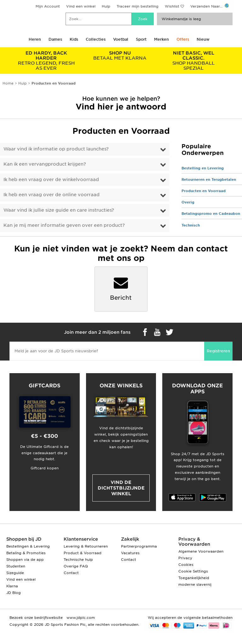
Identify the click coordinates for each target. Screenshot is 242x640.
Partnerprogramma (139, 546)
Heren (35, 39)
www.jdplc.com (80, 617)
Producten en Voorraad (204, 191)
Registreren (218, 351)
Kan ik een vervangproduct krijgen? (44, 164)
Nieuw (203, 39)
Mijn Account (48, 6)
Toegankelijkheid (193, 578)
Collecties (96, 39)
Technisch (191, 225)
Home (8, 83)
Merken (161, 39)
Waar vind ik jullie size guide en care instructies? (58, 210)
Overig (188, 202)
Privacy (185, 558)
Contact (71, 573)
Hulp (106, 6)
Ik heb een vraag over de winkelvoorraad (51, 179)
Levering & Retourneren (86, 546)
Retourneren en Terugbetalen (209, 179)
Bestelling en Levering (203, 168)
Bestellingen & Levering (28, 546)
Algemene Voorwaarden (200, 551)
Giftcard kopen (45, 468)
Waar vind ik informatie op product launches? (56, 148)
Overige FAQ (76, 566)
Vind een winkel (80, 6)
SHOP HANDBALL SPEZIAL (193, 60)
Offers (182, 39)
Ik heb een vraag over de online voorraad (51, 194)
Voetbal (120, 39)
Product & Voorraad (82, 553)
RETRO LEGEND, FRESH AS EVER (46, 60)
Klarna (12, 586)
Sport (141, 39)
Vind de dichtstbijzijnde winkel (121, 488)
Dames (55, 39)
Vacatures (130, 553)
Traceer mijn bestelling (137, 6)
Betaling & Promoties (26, 553)
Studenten (15, 566)
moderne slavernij (194, 584)
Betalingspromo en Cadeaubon (211, 213)
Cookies (185, 564)
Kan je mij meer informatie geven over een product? (64, 225)
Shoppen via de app (25, 559)
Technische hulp (78, 559)
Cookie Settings (193, 571)
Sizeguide (15, 573)
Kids (74, 39)
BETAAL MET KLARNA (120, 55)
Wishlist (172, 6)
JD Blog (13, 592)
